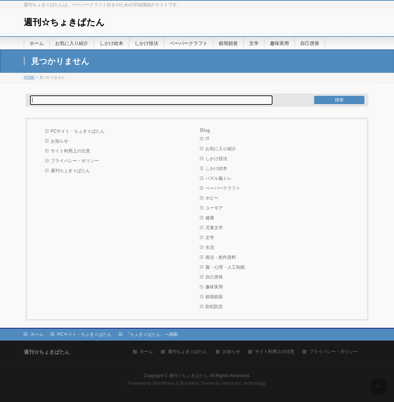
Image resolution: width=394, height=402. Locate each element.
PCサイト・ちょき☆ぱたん (78, 131)
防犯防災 (214, 306)
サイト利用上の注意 (70, 150)
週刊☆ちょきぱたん (64, 22)
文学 (209, 237)
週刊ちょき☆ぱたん (70, 170)
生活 (209, 247)
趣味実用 (214, 286)
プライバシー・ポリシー (75, 160)
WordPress (163, 383)
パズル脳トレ (218, 178)
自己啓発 (214, 277)
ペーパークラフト (222, 188)
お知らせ (59, 141)
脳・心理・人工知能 (225, 267)
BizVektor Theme (197, 383)
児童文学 (214, 227)
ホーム (36, 334)
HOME (29, 77)
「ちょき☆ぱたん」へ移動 (151, 334)
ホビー (212, 198)
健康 (209, 217)
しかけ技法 (216, 158)
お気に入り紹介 (220, 148)
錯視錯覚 (214, 296)
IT (207, 138)
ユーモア (214, 208)
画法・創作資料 (220, 257)
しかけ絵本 (216, 168)
